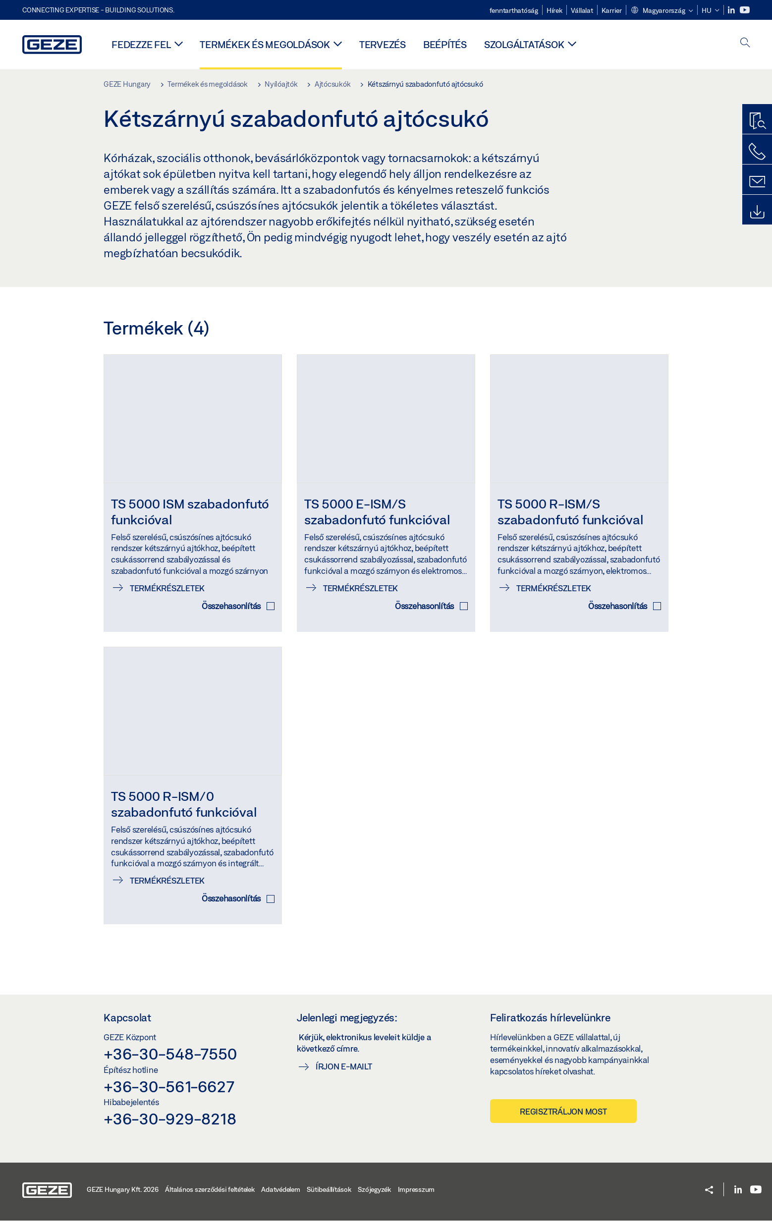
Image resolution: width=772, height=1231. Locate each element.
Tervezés (382, 44)
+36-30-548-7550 (170, 1064)
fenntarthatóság (514, 10)
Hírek (554, 10)
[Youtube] (745, 10)
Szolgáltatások (524, 44)
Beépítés (445, 44)
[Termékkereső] (757, 121)
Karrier (612, 10)
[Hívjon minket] (757, 151)
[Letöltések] (757, 212)
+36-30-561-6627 (169, 1097)
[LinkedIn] (732, 10)
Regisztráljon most (563, 1122)
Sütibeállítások (329, 1200)
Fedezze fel (140, 44)
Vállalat (582, 10)
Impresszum (416, 1200)
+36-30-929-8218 (170, 1129)
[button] (661, 11)
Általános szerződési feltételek (209, 1200)
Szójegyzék (374, 1200)
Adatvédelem (280, 1200)
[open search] (745, 43)
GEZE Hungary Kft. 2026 (123, 1200)
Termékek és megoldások (265, 44)
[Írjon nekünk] (757, 182)
